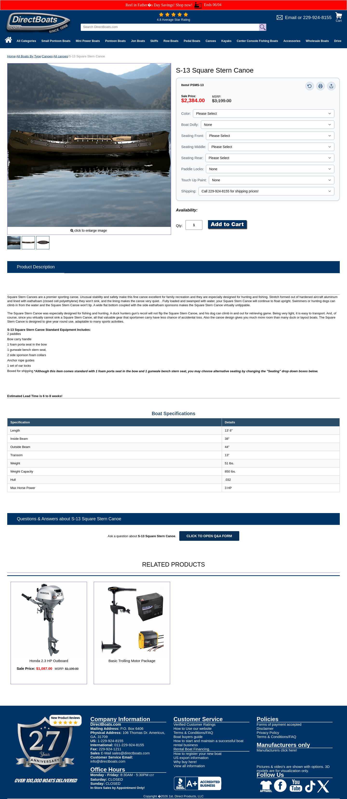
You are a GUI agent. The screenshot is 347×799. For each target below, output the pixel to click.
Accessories (291, 41)
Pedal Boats (192, 41)
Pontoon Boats (115, 41)
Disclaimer (265, 728)
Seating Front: (192, 136)
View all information (189, 766)
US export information (191, 758)
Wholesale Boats (317, 41)
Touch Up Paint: (194, 180)
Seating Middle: (193, 147)
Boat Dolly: (190, 124)
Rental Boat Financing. (192, 749)
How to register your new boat (197, 754)
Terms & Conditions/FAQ (193, 733)
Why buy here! (185, 762)
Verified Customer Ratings (194, 724)
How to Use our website (193, 728)
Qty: (179, 225)
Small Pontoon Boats (56, 41)
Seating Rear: (192, 158)
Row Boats (170, 41)
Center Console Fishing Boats (257, 41)
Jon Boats (138, 41)
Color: (186, 113)
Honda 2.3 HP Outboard (48, 661)
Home (11, 56)
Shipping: (188, 191)
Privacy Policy (268, 733)
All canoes (60, 56)
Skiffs (154, 41)
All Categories (26, 41)
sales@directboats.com (131, 753)
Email (291, 17)
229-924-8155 (317, 17)
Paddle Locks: (192, 169)
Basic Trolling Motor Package (131, 661)
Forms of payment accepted (279, 724)
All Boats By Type (28, 56)
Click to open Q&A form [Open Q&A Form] (209, 536)
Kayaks (226, 41)
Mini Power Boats (88, 41)
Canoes (211, 41)
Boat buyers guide (188, 737)
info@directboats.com (107, 761)
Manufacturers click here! (277, 750)
